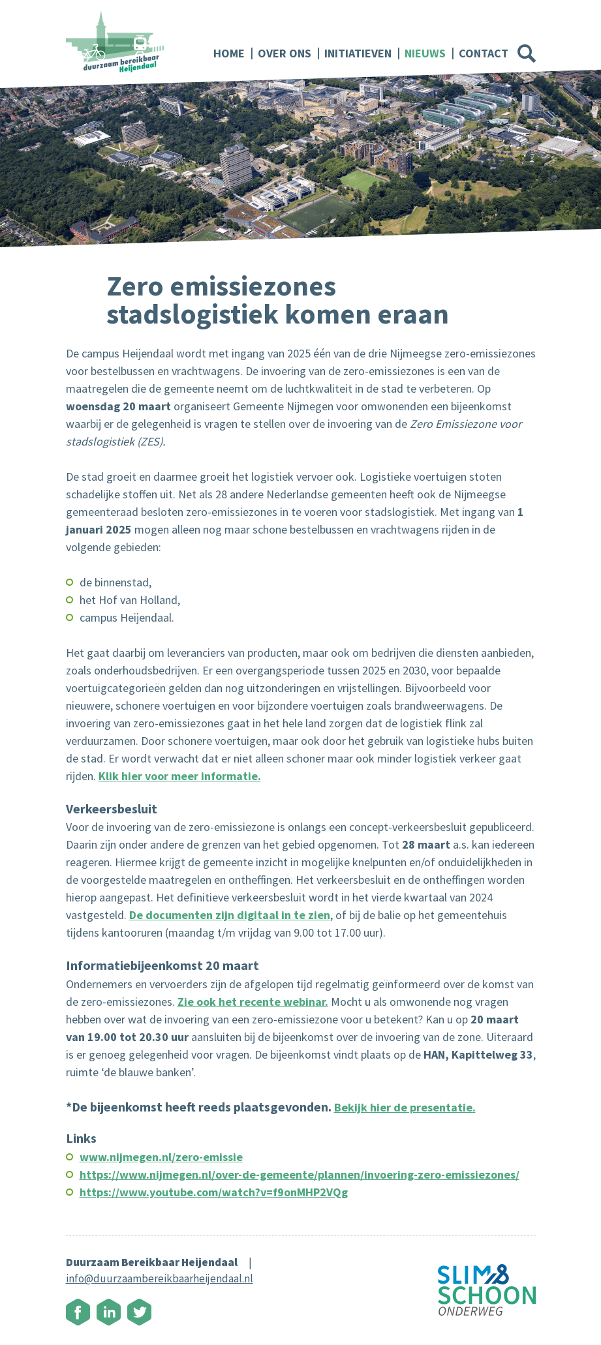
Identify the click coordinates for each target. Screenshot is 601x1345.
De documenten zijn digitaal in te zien (229, 914)
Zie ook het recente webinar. (252, 1001)
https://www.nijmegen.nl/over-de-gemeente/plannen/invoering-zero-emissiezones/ (299, 1174)
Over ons (284, 53)
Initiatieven (358, 53)
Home (229, 53)
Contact (483, 53)
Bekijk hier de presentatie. (405, 1107)
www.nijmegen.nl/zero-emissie (161, 1156)
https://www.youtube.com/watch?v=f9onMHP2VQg (214, 1192)
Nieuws (425, 53)
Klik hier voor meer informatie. (180, 775)
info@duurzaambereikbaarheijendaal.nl (159, 1278)
